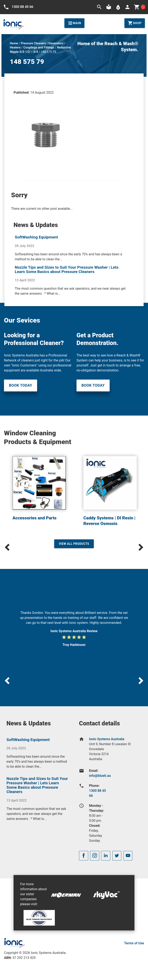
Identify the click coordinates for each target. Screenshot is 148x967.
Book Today (20, 385)
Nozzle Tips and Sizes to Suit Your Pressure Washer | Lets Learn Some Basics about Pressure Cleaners (67, 269)
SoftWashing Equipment (36, 237)
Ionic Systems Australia (106, 739)
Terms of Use (134, 943)
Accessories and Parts (34, 517)
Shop (135, 23)
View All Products (74, 543)
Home (14, 43)
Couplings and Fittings (38, 47)
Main (74, 23)
